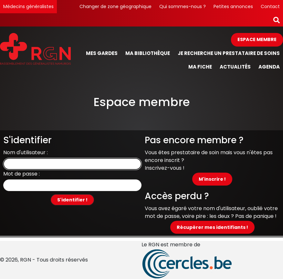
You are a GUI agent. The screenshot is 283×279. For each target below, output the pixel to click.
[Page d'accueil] (35, 53)
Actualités (235, 66)
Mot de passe (20, 173)
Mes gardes (102, 53)
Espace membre (257, 39)
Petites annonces (233, 6)
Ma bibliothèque (147, 53)
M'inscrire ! (212, 179)
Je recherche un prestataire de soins (229, 53)
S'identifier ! (72, 200)
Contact (270, 6)
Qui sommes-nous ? (182, 6)
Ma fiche (200, 66)
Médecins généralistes (28, 6)
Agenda (269, 66)
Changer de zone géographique (115, 6)
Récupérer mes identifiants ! (212, 227)
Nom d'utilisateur (24, 152)
